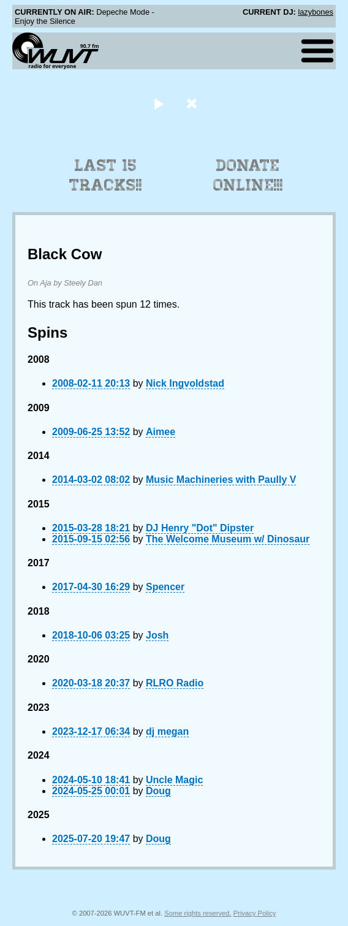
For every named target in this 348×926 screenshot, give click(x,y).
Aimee (160, 432)
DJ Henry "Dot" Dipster (200, 528)
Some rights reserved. (197, 913)
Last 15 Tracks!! (105, 175)
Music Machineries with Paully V (221, 479)
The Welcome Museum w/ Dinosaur (227, 539)
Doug (158, 791)
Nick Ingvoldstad (185, 383)
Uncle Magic (174, 780)
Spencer (165, 587)
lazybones (315, 12)
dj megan (167, 731)
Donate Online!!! (248, 175)
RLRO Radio (174, 683)
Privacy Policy (254, 913)
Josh (157, 635)
